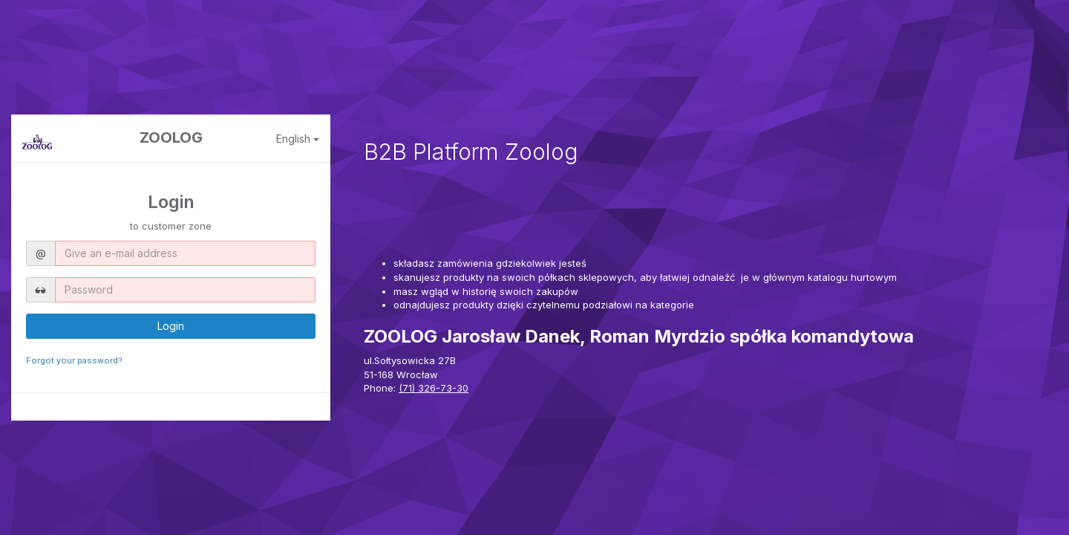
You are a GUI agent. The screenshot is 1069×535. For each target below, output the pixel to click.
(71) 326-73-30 (433, 388)
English (297, 138)
